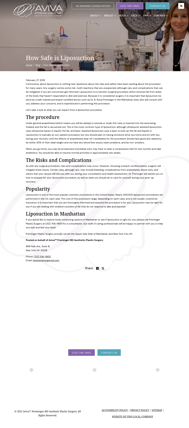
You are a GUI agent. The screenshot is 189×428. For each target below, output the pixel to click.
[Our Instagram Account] (94, 381)
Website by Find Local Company (132, 416)
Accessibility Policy (115, 410)
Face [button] (135, 15)
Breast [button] (110, 15)
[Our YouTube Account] (102, 381)
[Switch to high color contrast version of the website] (181, 6)
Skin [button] (147, 15)
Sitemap (157, 410)
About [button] (95, 15)
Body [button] (123, 15)
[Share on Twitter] (103, 268)
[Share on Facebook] (98, 268)
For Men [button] (161, 15)
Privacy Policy (139, 410)
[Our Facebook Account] (86, 381)
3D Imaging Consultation (93, 6)
